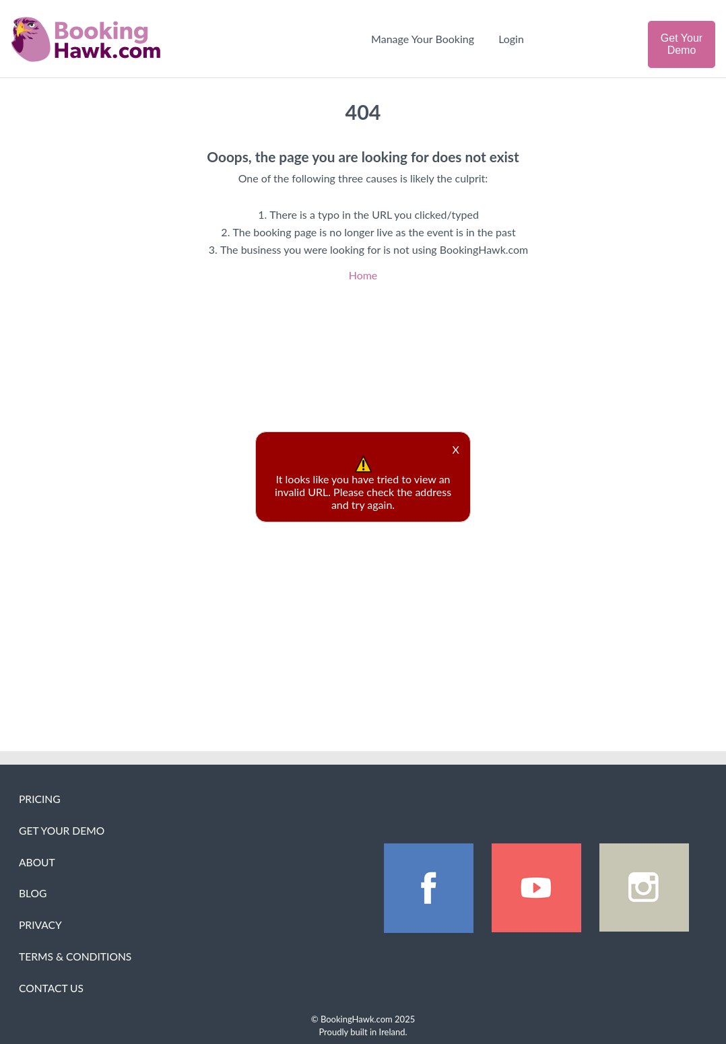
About (37, 862)
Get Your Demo (681, 44)
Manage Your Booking (422, 38)
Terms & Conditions (75, 956)
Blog (32, 893)
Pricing (40, 799)
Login (511, 38)
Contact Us (51, 988)
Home (363, 275)
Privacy (40, 925)
